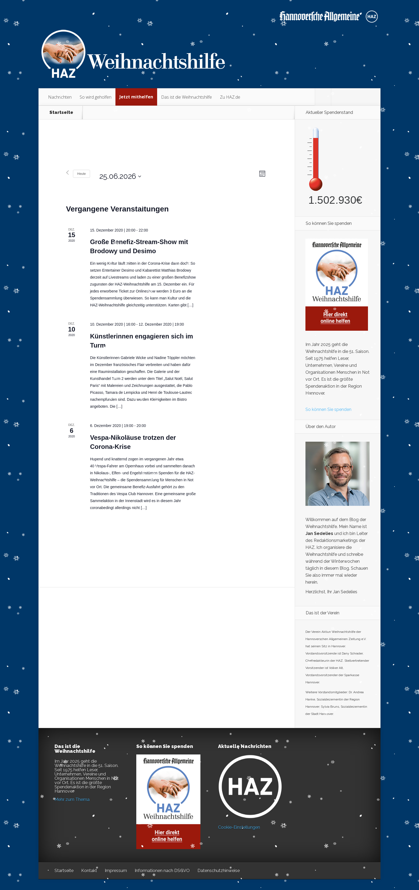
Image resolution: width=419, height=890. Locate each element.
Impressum (116, 870)
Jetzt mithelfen (136, 97)
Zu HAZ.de (230, 97)
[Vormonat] (67, 173)
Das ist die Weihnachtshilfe (186, 97)
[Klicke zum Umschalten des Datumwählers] (117, 174)
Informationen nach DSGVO (162, 870)
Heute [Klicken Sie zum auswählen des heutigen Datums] (81, 174)
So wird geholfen (95, 97)
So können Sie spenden (328, 409)
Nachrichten (60, 97)
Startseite (61, 112)
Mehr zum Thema (72, 799)
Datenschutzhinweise (218, 870)
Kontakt (89, 870)
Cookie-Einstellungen (239, 827)
